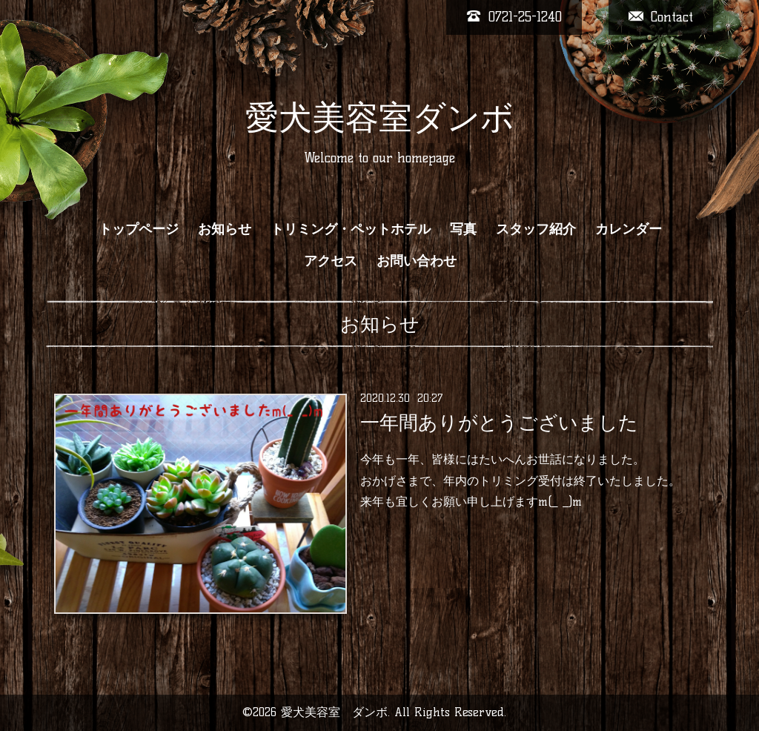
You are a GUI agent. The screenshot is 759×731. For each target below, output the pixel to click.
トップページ (139, 229)
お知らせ (224, 229)
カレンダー (628, 229)
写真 (463, 229)
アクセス (330, 261)
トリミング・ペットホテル (351, 229)
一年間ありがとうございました (499, 422)
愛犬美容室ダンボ (379, 117)
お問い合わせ (417, 261)
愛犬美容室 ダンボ (334, 712)
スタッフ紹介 (536, 229)
